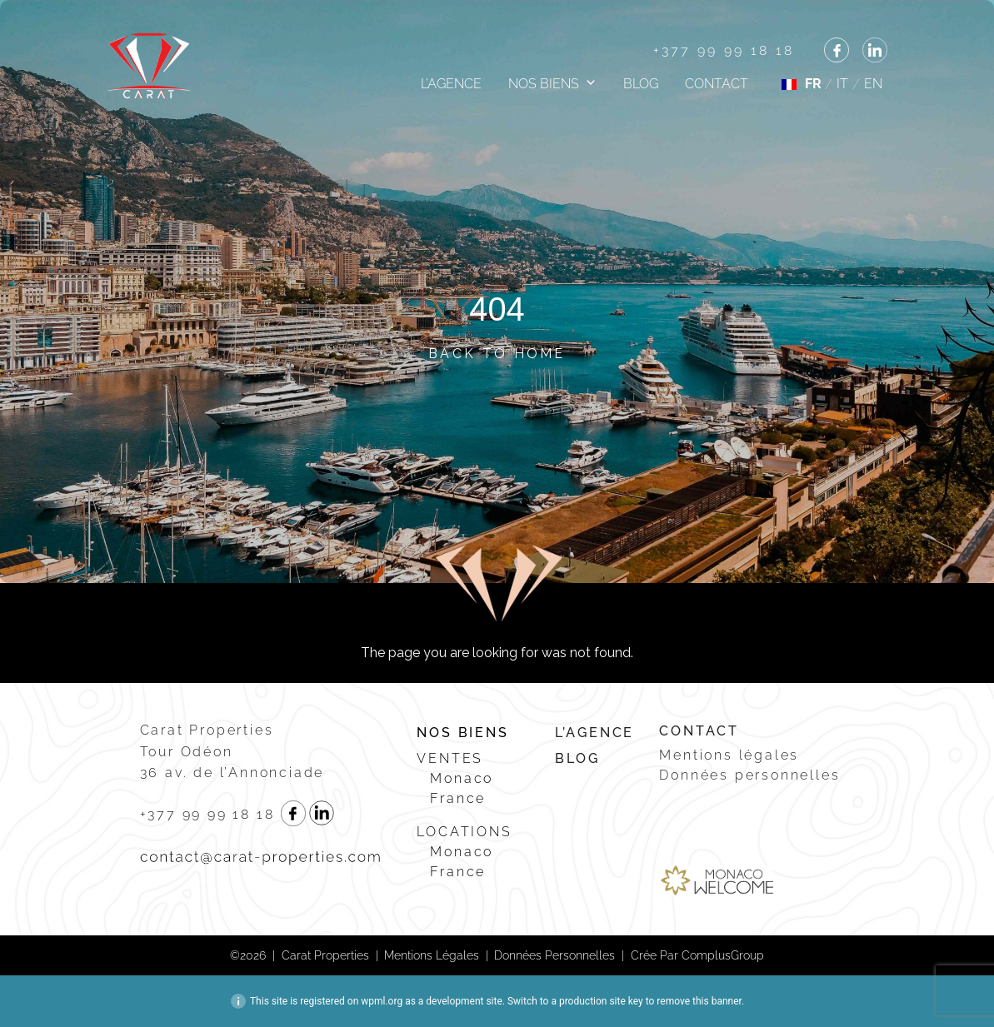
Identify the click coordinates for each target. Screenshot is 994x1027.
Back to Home (497, 353)
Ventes (450, 758)
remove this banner (699, 1001)
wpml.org (381, 1001)
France (458, 798)
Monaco (461, 778)
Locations (464, 832)
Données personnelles (749, 775)
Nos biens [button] (543, 84)
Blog (640, 84)
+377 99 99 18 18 (724, 50)
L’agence (451, 84)
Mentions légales (729, 755)
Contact (716, 84)
